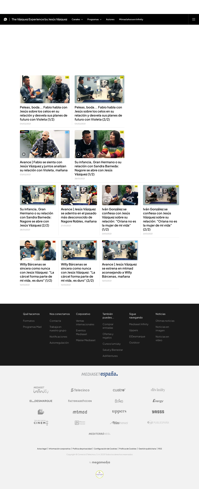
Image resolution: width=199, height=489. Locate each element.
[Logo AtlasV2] (119, 422)
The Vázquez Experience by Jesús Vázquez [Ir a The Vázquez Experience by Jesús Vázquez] (39, 19)
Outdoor (134, 342)
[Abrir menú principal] (193, 19)
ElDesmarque (137, 336)
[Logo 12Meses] (80, 423)
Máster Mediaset (85, 340)
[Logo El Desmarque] (41, 401)
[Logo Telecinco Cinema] (41, 423)
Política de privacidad (82, 449)
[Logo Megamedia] (101, 462)
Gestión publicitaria (147, 449)
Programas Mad (32, 326)
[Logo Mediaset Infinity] (41, 390)
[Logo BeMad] (41, 412)
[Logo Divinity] (158, 390)
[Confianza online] (99, 477)
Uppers (133, 330)
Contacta (55, 320)
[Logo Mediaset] (99, 376)
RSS (160, 449)
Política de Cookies (127, 449)
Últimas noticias (165, 320)
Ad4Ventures (110, 355)
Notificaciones (58, 336)
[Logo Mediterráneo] (99, 433)
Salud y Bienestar (113, 349)
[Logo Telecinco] (80, 390)
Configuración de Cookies (105, 449)
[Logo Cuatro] (119, 390)
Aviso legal (42, 449)
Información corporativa (59, 449)
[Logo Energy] (158, 401)
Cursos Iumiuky (112, 343)
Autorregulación (59, 342)
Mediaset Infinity (138, 324)
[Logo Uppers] (119, 412)
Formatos (29, 320)
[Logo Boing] (119, 401)
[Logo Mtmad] (80, 412)
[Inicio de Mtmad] (5, 19)
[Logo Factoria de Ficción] (80, 401)
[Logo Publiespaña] (158, 423)
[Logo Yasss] (158, 411)
